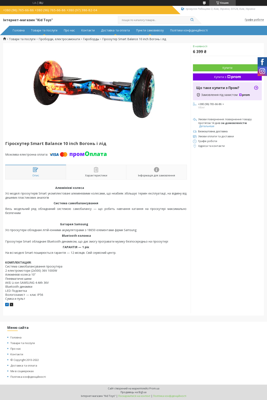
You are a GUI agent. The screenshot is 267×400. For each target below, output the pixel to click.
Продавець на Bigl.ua (133, 392)
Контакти (88, 30)
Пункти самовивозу (150, 30)
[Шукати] (192, 20)
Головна (19, 30)
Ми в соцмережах (22, 371)
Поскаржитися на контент (134, 396)
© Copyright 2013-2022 (24, 360)
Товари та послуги (44, 30)
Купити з (227, 77)
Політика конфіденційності (28, 377)
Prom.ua (154, 388)
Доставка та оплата (115, 30)
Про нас (69, 30)
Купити (227, 68)
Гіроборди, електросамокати (59, 39)
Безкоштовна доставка (213, 131)
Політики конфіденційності (189, 30)
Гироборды (91, 39)
